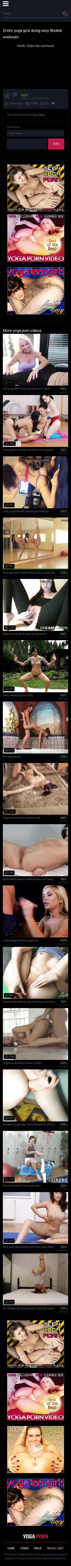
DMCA (37, 1548)
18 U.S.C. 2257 (55, 1548)
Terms (24, 1548)
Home (11, 1548)
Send (56, 143)
